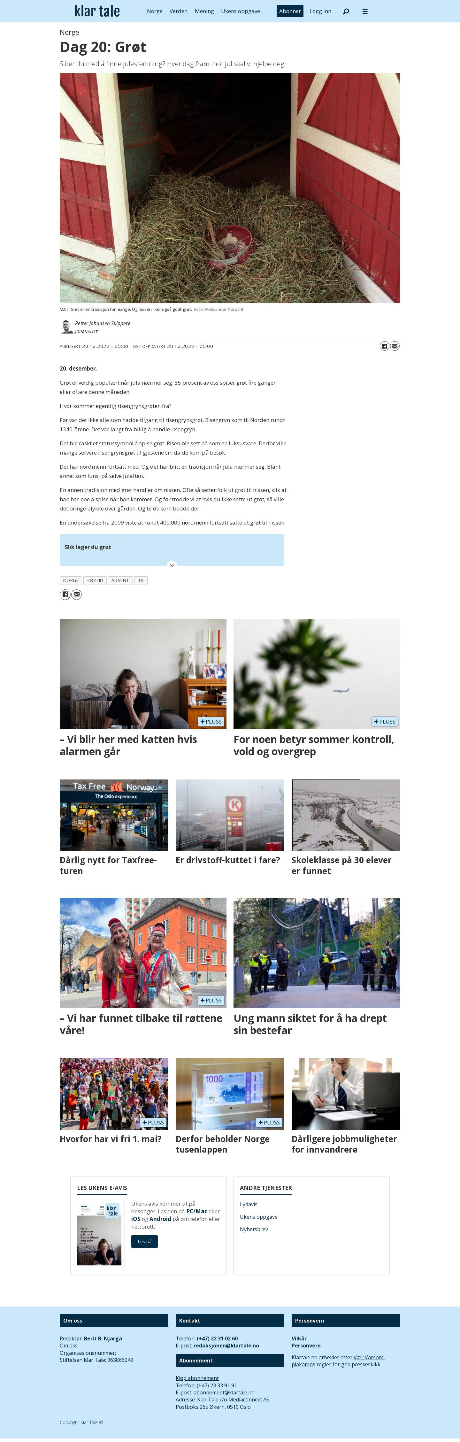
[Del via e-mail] (395, 346)
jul (140, 580)
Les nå (144, 1242)
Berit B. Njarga (103, 1338)
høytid (95, 580)
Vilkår (299, 1338)
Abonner (290, 11)
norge (71, 580)
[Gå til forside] (97, 11)
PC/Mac (196, 1211)
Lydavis (248, 1204)
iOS (136, 1219)
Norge (155, 11)
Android (160, 1219)
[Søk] (346, 11)
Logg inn (320, 11)
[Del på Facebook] (384, 346)
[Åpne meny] (365, 11)
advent (120, 580)
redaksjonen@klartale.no (226, 1345)
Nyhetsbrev (254, 1229)
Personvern (306, 1345)
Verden (179, 11)
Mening (204, 11)
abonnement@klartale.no (224, 1392)
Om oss (69, 1345)
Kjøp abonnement (197, 1378)
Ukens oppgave (240, 11)
